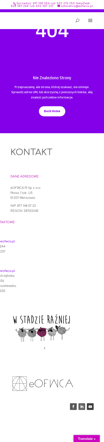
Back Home (52, 111)
